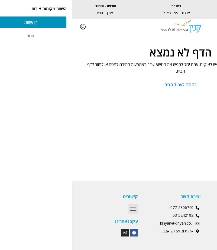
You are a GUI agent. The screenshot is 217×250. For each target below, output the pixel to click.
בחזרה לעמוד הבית (108, 84)
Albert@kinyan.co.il (179, 13)
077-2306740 (179, 6)
